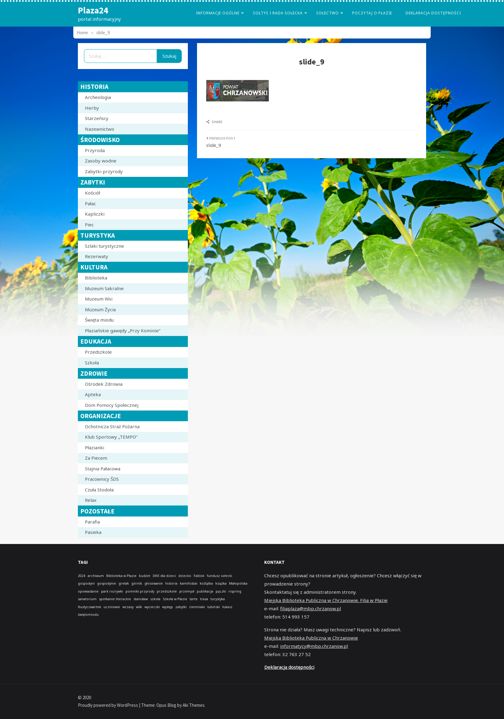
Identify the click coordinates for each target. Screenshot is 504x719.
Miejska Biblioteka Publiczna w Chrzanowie (311, 638)
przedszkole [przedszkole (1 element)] (167, 591)
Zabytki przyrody (104, 171)
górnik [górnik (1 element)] (136, 583)
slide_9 (213, 145)
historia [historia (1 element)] (171, 583)
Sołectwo (327, 13)
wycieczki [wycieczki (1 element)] (152, 607)
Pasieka (93, 532)
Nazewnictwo (99, 129)
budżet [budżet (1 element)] (144, 576)
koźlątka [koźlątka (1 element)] (206, 583)
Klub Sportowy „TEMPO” (111, 437)
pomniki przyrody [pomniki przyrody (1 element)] (140, 591)
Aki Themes (194, 705)
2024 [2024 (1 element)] (81, 576)
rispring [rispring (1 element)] (234, 591)
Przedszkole (98, 352)
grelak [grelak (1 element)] (124, 583)
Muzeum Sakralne (104, 288)
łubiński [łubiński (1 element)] (213, 607)
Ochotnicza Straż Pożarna (112, 426)
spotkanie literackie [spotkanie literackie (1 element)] (115, 599)
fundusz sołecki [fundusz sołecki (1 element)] (219, 576)
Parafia (92, 522)
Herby (92, 108)
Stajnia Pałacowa (102, 468)
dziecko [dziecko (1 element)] (184, 576)
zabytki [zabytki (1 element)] (181, 607)
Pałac (90, 203)
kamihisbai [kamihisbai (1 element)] (188, 583)
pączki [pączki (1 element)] (221, 591)
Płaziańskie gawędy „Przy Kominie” (122, 330)
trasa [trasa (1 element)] (204, 599)
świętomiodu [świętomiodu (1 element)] (88, 614)
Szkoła (92, 363)
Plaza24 (93, 10)
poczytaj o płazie (372, 13)
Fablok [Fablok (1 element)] (199, 576)
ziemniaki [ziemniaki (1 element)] (197, 607)
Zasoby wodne (100, 161)
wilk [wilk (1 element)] (139, 607)
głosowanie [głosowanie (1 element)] (153, 583)
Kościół (92, 193)
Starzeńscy (96, 118)
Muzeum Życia (100, 309)
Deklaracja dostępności (433, 13)
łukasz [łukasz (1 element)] (227, 607)
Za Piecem (96, 458)
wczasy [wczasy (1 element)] (127, 607)
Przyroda (95, 150)
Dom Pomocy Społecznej (111, 405)
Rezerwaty (96, 256)
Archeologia (98, 97)
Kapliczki (94, 214)
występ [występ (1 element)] (167, 607)
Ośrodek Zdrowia (103, 384)
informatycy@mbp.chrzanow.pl (314, 646)
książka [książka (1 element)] (221, 583)
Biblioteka (96, 278)
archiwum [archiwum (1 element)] (96, 576)
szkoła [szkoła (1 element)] (155, 599)
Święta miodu (99, 320)
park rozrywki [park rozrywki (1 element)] (112, 591)
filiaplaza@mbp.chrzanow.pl (310, 608)
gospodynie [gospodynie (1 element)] (106, 583)
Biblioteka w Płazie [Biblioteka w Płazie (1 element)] (121, 576)
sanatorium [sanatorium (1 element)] (87, 599)
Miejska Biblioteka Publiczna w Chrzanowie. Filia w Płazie (326, 600)
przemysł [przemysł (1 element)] (186, 591)
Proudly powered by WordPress (108, 705)
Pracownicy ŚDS (102, 479)
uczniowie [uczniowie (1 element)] (112, 607)
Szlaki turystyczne (104, 246)
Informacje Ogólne (217, 13)
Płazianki (94, 447)
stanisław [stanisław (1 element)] (140, 599)
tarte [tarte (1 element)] (194, 599)
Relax (91, 500)
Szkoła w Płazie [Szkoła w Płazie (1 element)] (175, 599)
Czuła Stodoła (99, 490)
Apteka (93, 394)
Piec (89, 224)
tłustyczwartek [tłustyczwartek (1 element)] (89, 607)
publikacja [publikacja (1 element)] (205, 591)
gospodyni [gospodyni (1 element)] (86, 583)
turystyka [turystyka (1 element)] (217, 599)
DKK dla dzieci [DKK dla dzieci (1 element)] (164, 576)
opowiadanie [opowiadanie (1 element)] (88, 591)
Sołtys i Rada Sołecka (278, 13)
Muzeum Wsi (98, 299)
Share (214, 121)
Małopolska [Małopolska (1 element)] (238, 583)
